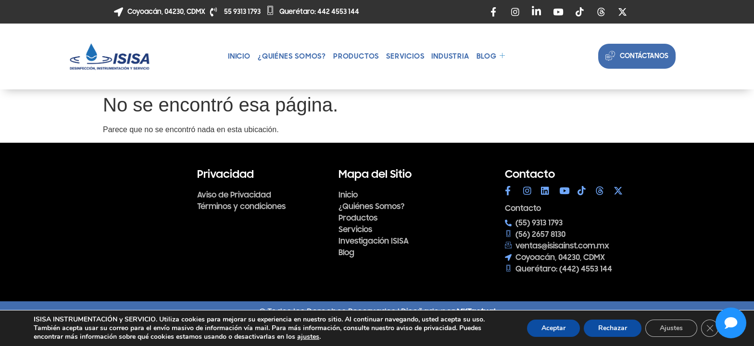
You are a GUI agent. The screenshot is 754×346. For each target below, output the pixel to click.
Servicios (405, 56)
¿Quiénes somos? (292, 56)
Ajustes (671, 328)
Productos (356, 56)
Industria (450, 56)
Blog (491, 56)
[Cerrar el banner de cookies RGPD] (709, 328)
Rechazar (612, 328)
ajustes (308, 337)
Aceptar (553, 328)
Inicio (239, 56)
